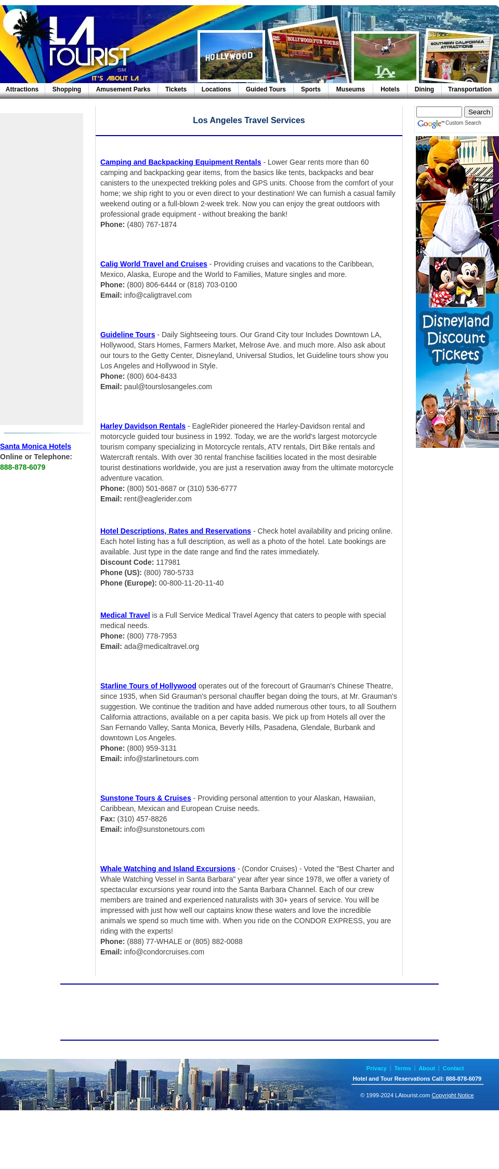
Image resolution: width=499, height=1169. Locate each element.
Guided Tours (266, 89)
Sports (311, 89)
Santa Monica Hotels (35, 446)
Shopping (66, 89)
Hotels (390, 89)
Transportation (470, 89)
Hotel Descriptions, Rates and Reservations (175, 531)
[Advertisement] (41, 269)
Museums (350, 89)
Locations (216, 89)
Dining (424, 89)
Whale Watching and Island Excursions (167, 869)
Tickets (176, 89)
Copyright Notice (452, 1095)
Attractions (22, 89)
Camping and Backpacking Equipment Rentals (180, 162)
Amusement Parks (123, 89)
